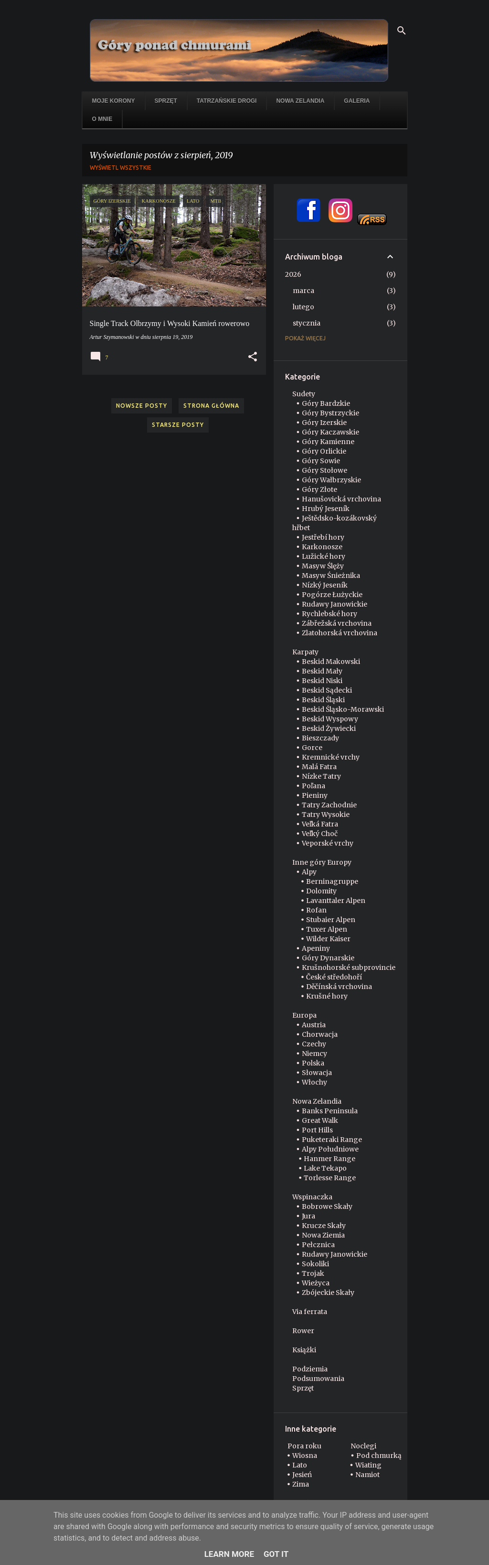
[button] (252, 357)
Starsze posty (178, 425)
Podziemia (310, 1369)
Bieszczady (320, 738)
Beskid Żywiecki (329, 728)
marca (303, 290)
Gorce (312, 747)
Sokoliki (315, 1264)
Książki (304, 1350)
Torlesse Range (330, 1178)
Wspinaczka (312, 1197)
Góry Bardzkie (326, 403)
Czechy (314, 1044)
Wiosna (304, 1455)
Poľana (313, 786)
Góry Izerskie (324, 422)
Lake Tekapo (325, 1168)
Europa (304, 1015)
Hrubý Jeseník (326, 508)
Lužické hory (323, 556)
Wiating (368, 1465)
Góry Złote (319, 489)
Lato (299, 1465)
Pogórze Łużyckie (332, 594)
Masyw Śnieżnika (331, 575)
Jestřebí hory (323, 537)
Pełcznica (318, 1244)
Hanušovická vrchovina (341, 499)
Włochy (314, 1082)
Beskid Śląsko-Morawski (343, 709)
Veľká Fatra (320, 824)
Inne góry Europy (321, 862)
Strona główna (211, 405)
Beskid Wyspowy (330, 719)
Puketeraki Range (332, 1139)
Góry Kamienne (328, 441)
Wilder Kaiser (328, 939)
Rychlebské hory (329, 613)
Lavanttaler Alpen (335, 900)
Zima (300, 1484)
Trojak (313, 1273)
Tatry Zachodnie (329, 805)
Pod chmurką (379, 1455)
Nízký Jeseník (325, 585)
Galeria (357, 101)
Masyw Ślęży (323, 566)
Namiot (367, 1474)
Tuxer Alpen (326, 929)
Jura (308, 1216)
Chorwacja (320, 1034)
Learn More (229, 1554)
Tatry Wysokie (326, 814)
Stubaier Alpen (330, 919)
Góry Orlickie (324, 451)
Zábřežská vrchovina (337, 623)
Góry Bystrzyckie (330, 413)
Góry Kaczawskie (330, 432)
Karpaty (305, 652)
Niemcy (314, 1053)
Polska (313, 1063)
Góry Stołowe (324, 470)
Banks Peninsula (330, 1111)
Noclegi (363, 1446)
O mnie (102, 119)
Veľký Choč (320, 833)
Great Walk (320, 1120)
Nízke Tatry (321, 776)
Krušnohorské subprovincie (348, 967)
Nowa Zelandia (300, 101)
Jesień (302, 1474)
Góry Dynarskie (328, 958)
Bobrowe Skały (327, 1206)
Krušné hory (327, 996)
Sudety (303, 394)
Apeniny (316, 948)
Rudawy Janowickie (334, 604)
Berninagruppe (332, 881)
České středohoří (334, 977)
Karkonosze (322, 547)
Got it (276, 1554)
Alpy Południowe (330, 1149)
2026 (293, 274)
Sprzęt (166, 101)
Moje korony (113, 101)
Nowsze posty (141, 405)
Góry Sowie (321, 460)
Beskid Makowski (331, 661)
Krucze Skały (324, 1225)
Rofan (316, 910)
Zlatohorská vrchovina (339, 633)
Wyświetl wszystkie (120, 167)
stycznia (306, 323)
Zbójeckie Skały (328, 1292)
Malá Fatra (319, 766)
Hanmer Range (329, 1158)
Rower (303, 1330)
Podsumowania (318, 1378)
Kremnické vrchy (331, 757)
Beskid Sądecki (327, 690)
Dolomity (321, 891)
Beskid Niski (322, 680)
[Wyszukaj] (401, 30)
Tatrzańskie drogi (227, 101)
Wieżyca (316, 1283)
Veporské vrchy (327, 843)
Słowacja (317, 1072)
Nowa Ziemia (323, 1235)
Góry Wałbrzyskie (331, 480)
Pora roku (304, 1446)
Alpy (309, 872)
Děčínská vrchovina (339, 986)
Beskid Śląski (323, 700)
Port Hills (317, 1130)
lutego (303, 307)
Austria (314, 1025)
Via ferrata (309, 1311)
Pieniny (315, 795)
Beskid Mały (322, 671)
